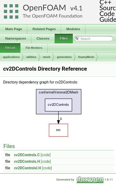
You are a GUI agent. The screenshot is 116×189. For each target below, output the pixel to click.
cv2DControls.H (27, 161)
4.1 (78, 8)
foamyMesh (86, 57)
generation (64, 57)
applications (11, 57)
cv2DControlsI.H (27, 168)
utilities (31, 57)
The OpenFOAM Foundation (52, 16)
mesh (47, 57)
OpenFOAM (44, 7)
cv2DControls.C (27, 155)
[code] (46, 155)
